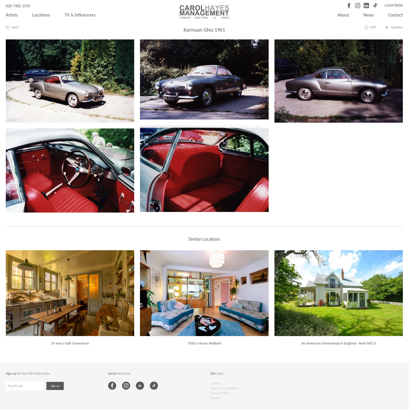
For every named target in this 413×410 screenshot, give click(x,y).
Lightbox (394, 5)
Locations (41, 15)
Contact (395, 15)
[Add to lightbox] (394, 27)
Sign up (55, 386)
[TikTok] (375, 5)
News (368, 15)
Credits (215, 398)
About (343, 15)
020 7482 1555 (18, 5)
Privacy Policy (220, 393)
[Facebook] (349, 5)
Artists (12, 15)
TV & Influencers (80, 15)
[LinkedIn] (366, 5)
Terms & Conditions (224, 388)
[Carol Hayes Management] (204, 12)
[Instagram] (357, 5)
